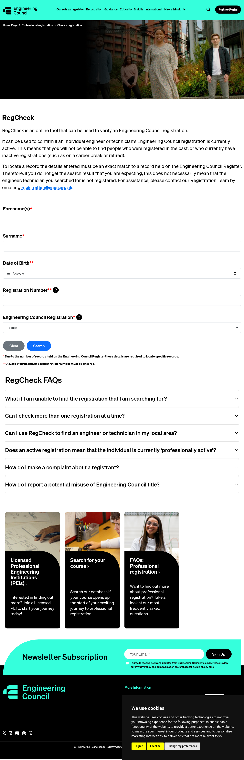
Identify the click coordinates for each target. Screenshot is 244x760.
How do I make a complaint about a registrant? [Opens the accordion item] (62, 468)
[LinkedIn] (10, 734)
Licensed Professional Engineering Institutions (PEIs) (25, 572)
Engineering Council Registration (42, 317)
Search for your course (87, 564)
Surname (13, 235)
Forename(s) (17, 208)
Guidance (111, 9)
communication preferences (172, 668)
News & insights (175, 9)
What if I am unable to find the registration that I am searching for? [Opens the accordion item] (86, 399)
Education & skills (131, 9)
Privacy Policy (143, 668)
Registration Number (31, 290)
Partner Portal (228, 9)
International (153, 9)
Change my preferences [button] (182, 746)
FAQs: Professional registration (145, 567)
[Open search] (208, 9)
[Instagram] (30, 734)
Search (42, 346)
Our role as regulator (70, 9)
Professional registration (37, 25)
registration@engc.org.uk (48, 187)
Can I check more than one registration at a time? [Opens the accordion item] (64, 416)
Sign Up (217, 655)
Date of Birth (18, 262)
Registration (94, 9)
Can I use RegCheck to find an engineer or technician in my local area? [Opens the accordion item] (91, 433)
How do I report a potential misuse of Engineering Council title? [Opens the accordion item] (82, 485)
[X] (4, 734)
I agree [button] (139, 746)
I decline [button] (155, 746)
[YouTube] (17, 734)
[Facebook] (24, 734)
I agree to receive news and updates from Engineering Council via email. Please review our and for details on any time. (179, 666)
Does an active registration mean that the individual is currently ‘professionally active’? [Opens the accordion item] (110, 450)
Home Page (10, 25)
